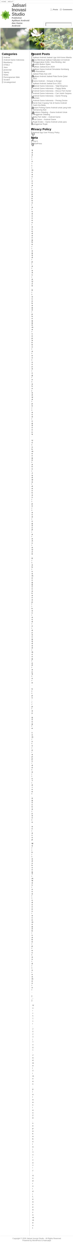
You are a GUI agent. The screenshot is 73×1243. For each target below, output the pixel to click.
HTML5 (7, 65)
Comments (67, 9)
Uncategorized (10, 82)
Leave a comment (33, 1212)
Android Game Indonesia (14, 60)
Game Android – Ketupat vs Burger (47, 81)
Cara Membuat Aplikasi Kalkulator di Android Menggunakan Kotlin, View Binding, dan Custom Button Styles (51, 62)
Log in (35, 141)
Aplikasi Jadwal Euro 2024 (44, 67)
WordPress (37, 143)
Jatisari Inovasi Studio (19, 10)
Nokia (6, 75)
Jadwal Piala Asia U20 (42, 74)
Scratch (7, 80)
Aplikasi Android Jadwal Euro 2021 (47, 83)
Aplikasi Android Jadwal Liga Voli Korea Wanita (52, 57)
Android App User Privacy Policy (46, 132)
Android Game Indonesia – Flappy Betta (49, 88)
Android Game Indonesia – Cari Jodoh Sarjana (52, 93)
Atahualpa (47, 1241)
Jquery (6, 72)
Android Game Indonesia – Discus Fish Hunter (52, 91)
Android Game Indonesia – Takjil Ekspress (50, 86)
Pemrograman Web (12, 77)
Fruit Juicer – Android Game (44, 119)
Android (7, 57)
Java (6, 67)
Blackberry (8, 62)
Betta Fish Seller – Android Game (46, 117)
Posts (55, 9)
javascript (7, 70)
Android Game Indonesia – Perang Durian (50, 100)
